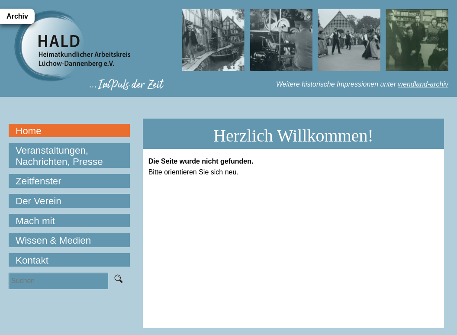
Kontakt (32, 260)
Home (29, 131)
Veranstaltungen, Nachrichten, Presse (59, 156)
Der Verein (38, 201)
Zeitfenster (38, 181)
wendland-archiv (423, 84)
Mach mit (35, 221)
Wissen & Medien (53, 240)
